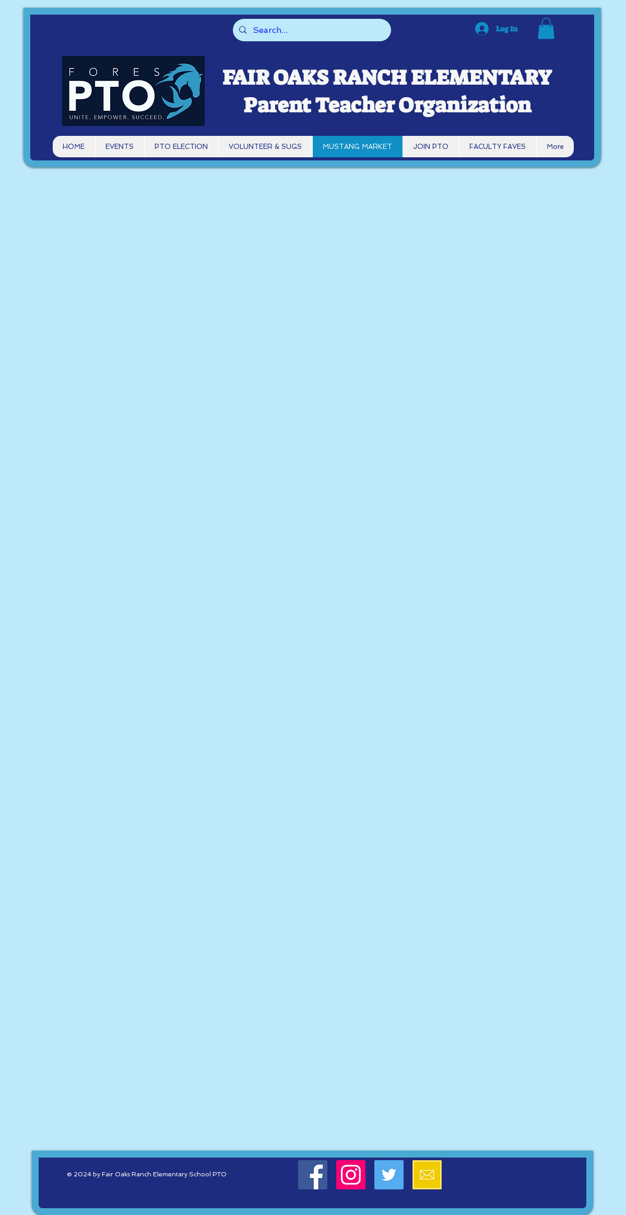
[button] (546, 28)
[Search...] (311, 30)
